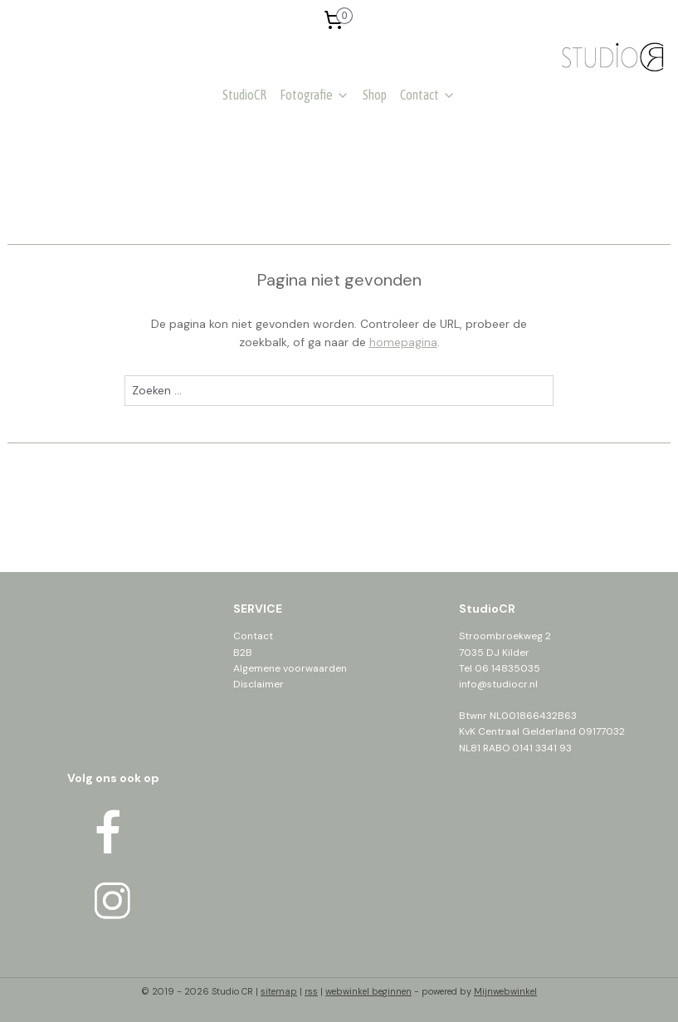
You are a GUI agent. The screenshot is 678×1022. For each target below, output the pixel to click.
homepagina (403, 342)
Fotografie (314, 94)
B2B (242, 652)
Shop (375, 94)
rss (311, 991)
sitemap (279, 991)
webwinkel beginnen (368, 991)
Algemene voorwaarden (290, 668)
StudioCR (244, 94)
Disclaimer (258, 684)
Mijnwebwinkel (505, 991)
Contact (428, 94)
